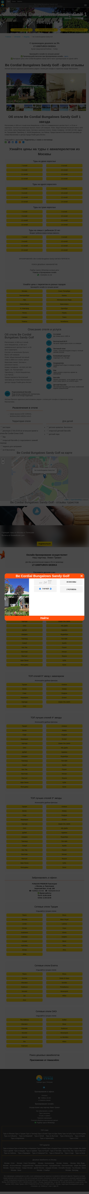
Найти (44, 618)
